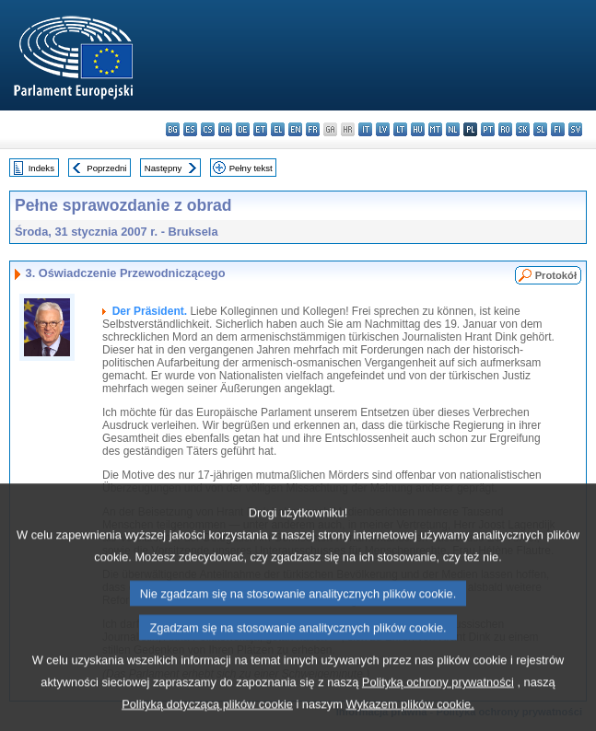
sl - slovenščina (540, 129)
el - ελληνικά (278, 129)
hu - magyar (418, 129)
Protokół (556, 275)
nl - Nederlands (453, 129)
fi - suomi (558, 129)
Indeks (41, 168)
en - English (295, 129)
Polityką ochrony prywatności (438, 708)
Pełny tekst (251, 168)
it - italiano (365, 129)
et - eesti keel (260, 129)
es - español (190, 129)
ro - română (505, 129)
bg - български (173, 129)
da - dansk (225, 129)
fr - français (313, 129)
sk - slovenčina (523, 129)
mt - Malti (435, 129)
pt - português (488, 129)
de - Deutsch (243, 129)
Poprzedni (106, 168)
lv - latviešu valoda (383, 129)
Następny (163, 168)
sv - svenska (575, 129)
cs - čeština (208, 129)
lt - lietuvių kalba (400, 129)
